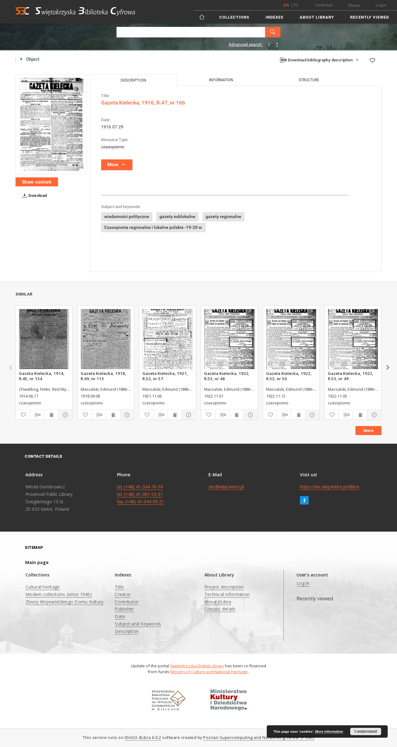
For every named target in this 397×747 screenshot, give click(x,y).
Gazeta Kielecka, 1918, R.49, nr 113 (103, 376)
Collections (234, 17)
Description (127, 631)
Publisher (124, 609)
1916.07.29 (112, 126)
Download (33, 195)
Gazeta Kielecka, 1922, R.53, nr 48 (227, 376)
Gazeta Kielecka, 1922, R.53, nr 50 (289, 376)
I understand (366, 731)
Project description (224, 587)
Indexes (274, 17)
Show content (36, 182)
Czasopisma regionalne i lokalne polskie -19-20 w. (153, 227)
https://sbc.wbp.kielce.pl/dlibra (329, 487)
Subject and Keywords (138, 624)
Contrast (324, 5)
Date (120, 616)
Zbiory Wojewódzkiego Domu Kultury (64, 602)
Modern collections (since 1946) (58, 594)
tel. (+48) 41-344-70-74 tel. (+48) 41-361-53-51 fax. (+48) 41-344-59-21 (140, 494)
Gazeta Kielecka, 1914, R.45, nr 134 (42, 376)
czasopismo (112, 146)
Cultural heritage (42, 587)
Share (354, 5)
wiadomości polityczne (126, 216)
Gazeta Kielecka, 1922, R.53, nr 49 (350, 376)
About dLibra (217, 602)
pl (296, 5)
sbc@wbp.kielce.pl (226, 487)
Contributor (127, 602)
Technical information (227, 594)
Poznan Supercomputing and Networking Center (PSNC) (258, 737)
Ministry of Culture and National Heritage (209, 671)
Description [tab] (133, 80)
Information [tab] (221, 80)
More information (329, 731)
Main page (37, 562)
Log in (303, 583)
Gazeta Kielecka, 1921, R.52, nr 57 (165, 376)
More (368, 430)
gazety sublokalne (177, 216)
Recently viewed (369, 17)
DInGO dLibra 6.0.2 (143, 737)
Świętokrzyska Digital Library (197, 666)
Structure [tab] (309, 80)
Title (119, 587)
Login (381, 5)
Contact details (220, 609)
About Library (317, 17)
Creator (123, 594)
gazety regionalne (223, 216)
